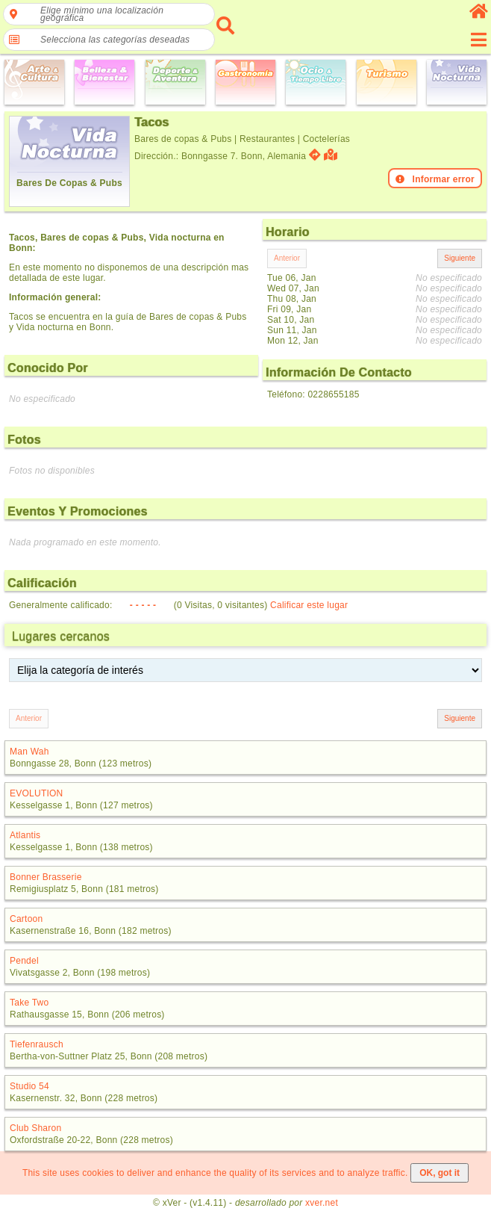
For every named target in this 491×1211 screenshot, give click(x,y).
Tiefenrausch (36, 1044)
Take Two (29, 1002)
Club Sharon (35, 1128)
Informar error (435, 179)
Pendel (24, 961)
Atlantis (25, 835)
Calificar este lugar (309, 605)
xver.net (321, 1203)
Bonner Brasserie (46, 877)
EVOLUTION (36, 793)
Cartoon (26, 919)
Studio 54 (29, 1086)
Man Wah (29, 751)
